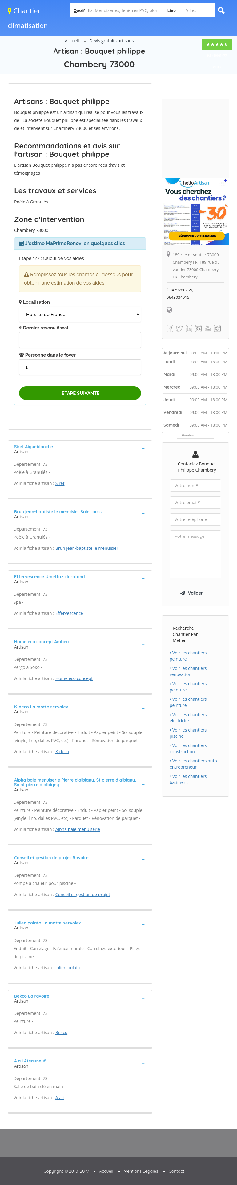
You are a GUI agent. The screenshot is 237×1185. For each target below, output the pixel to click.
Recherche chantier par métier (185, 634)
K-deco (62, 751)
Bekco (61, 1032)
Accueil (72, 41)
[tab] (80, 448)
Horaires (188, 435)
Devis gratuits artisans (111, 41)
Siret (60, 483)
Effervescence (69, 613)
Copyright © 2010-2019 (66, 1171)
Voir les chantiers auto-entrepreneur (194, 764)
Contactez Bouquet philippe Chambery (197, 467)
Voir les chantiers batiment (188, 779)
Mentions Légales (141, 1171)
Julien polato (67, 967)
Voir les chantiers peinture (188, 656)
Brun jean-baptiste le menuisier (86, 548)
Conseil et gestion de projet (82, 894)
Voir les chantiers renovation (188, 671)
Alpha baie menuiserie (77, 829)
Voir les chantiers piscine (188, 733)
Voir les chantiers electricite (188, 717)
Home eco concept (74, 678)
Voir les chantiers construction (188, 748)
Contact (176, 1171)
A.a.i (59, 1097)
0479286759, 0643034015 (180, 293)
